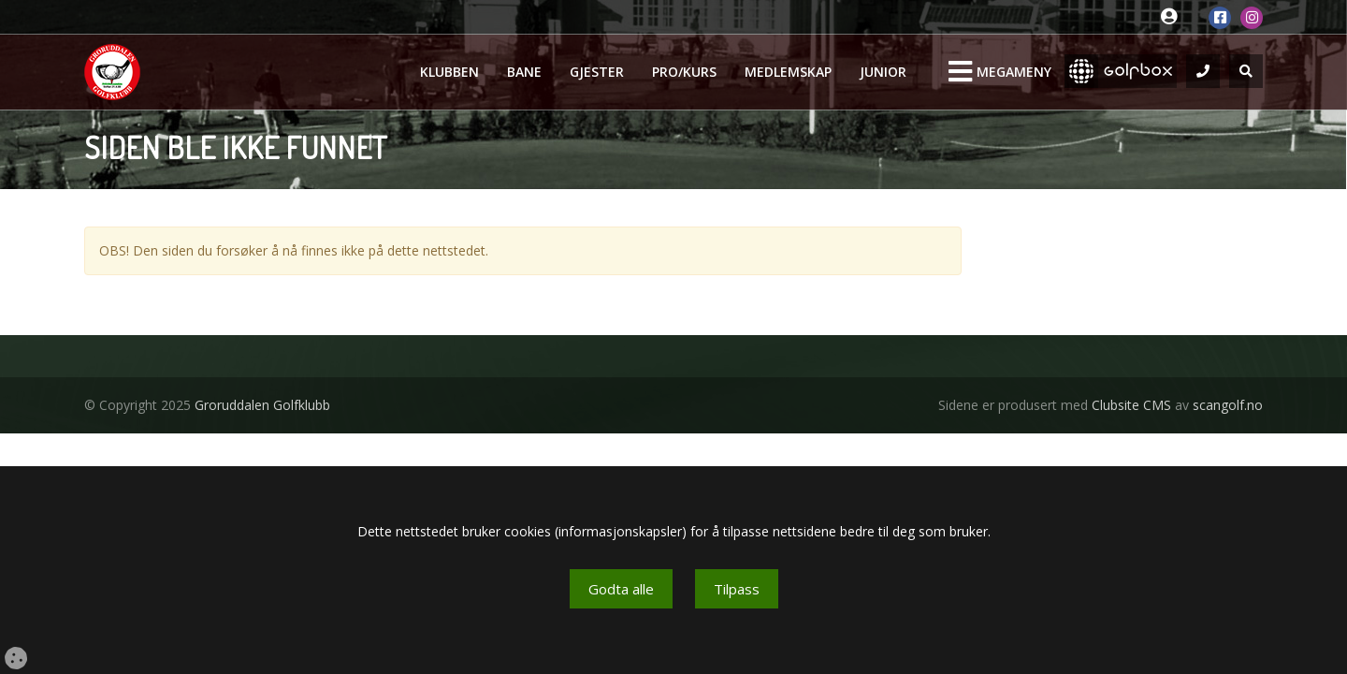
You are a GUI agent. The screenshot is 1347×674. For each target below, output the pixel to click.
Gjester (597, 72)
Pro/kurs (684, 72)
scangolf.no (1228, 405)
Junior (883, 72)
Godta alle (621, 588)
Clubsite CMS (1131, 405)
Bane (524, 72)
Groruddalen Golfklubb (262, 405)
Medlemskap (788, 72)
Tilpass (737, 588)
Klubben (449, 72)
